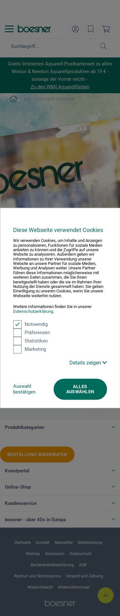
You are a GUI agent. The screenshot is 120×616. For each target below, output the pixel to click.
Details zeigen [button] (88, 363)
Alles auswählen (80, 389)
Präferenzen (31, 332)
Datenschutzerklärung (33, 311)
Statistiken (30, 341)
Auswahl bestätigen (24, 389)
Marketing (29, 349)
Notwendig (30, 324)
